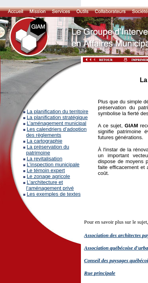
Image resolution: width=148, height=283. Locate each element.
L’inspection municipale (53, 164)
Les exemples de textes (54, 194)
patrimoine (38, 153)
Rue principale (99, 273)
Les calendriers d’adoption (57, 129)
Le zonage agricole (48, 176)
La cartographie (44, 141)
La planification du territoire (57, 111)
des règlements (43, 135)
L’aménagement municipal (56, 123)
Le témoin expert (46, 170)
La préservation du (48, 147)
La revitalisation (44, 159)
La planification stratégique (57, 117)
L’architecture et (45, 182)
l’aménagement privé (50, 188)
